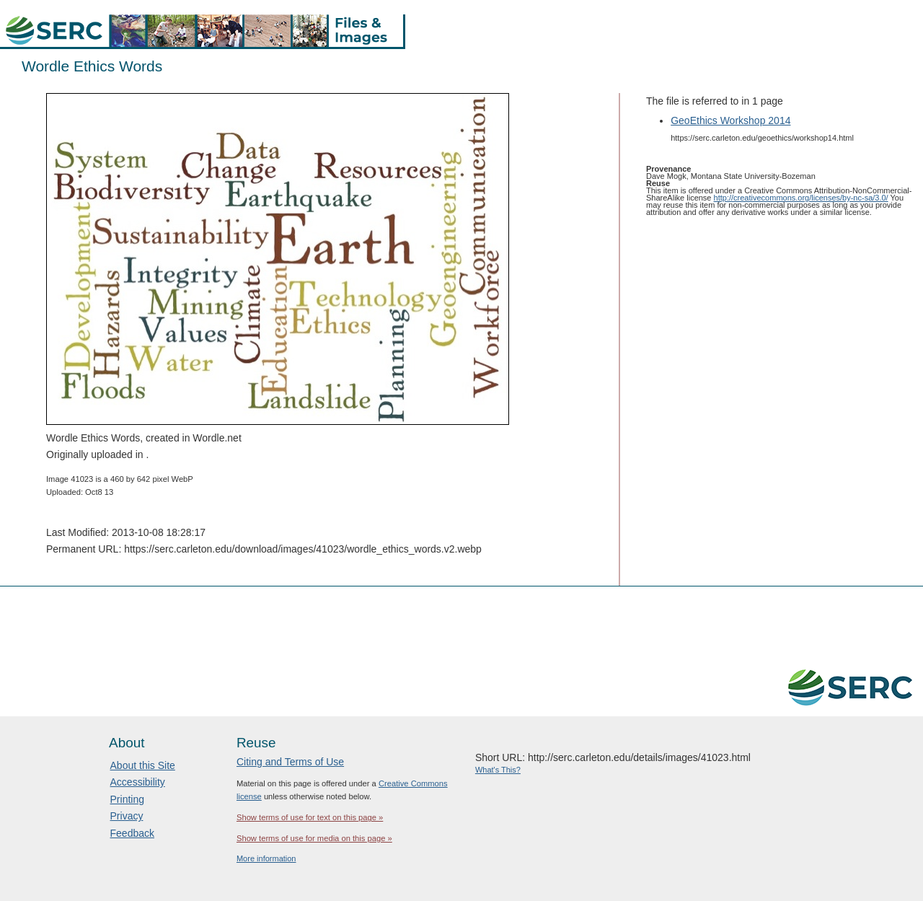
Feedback (132, 833)
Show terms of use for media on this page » (314, 838)
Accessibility (137, 782)
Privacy (126, 816)
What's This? (498, 769)
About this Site (142, 765)
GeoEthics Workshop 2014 (730, 120)
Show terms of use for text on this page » (310, 817)
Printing (127, 799)
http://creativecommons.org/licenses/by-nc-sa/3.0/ (801, 197)
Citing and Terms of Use (290, 762)
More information (266, 858)
